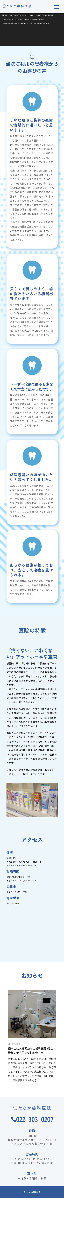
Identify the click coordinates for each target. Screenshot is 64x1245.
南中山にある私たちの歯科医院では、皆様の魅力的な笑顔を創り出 (31, 1051)
